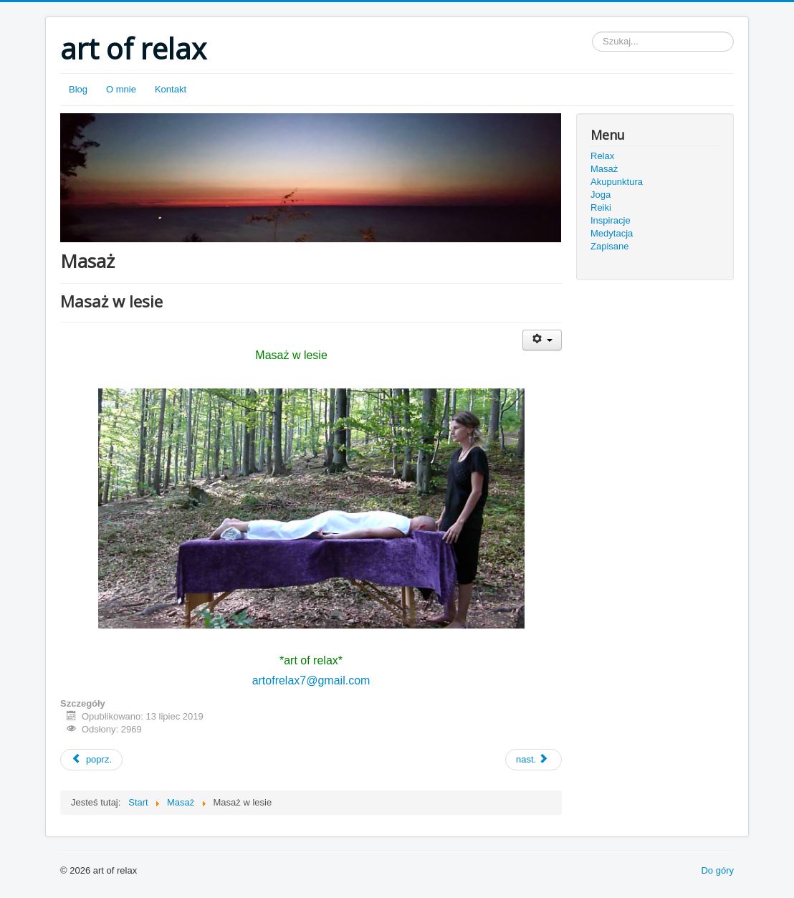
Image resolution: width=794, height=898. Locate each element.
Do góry (717, 870)
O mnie (121, 89)
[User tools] (542, 340)
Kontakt (170, 89)
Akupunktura (616, 181)
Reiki (600, 207)
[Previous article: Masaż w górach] (91, 759)
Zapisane (609, 246)
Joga (600, 194)
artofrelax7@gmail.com (311, 680)
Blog (78, 89)
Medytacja (611, 233)
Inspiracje (610, 220)
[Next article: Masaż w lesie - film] (533, 759)
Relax (602, 156)
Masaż (604, 168)
